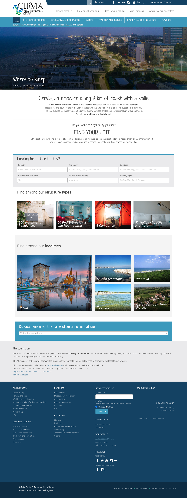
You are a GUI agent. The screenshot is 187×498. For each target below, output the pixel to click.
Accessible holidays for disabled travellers (29, 402)
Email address (100, 392)
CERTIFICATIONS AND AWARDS (163, 488)
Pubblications (59, 393)
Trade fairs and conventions (24, 436)
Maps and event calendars (64, 396)
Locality (21, 165)
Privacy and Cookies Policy (65, 426)
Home (16, 85)
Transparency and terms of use (66, 433)
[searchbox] (42, 169)
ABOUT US (129, 488)
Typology (73, 165)
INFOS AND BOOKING (165, 403)
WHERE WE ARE (142, 488)
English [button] (102, 2)
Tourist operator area (21, 429)
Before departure (20, 409)
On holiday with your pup (23, 405)
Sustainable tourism (21, 426)
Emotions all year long (88, 11)
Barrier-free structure (28, 175)
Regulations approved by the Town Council (32, 371)
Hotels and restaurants (34, 85)
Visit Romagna (137, 11)
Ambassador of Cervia (104, 439)
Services (124, 165)
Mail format (113, 402)
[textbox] (93, 333)
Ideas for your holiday (114, 11)
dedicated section (55, 365)
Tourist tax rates (20, 374)
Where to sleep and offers (161, 11)
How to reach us (64, 11)
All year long (18, 412)
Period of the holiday (78, 175)
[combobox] (42, 169)
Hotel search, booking (165, 407)
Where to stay (18, 393)
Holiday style (126, 175)
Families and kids (20, 396)
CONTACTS (118, 488)
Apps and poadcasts (62, 402)
